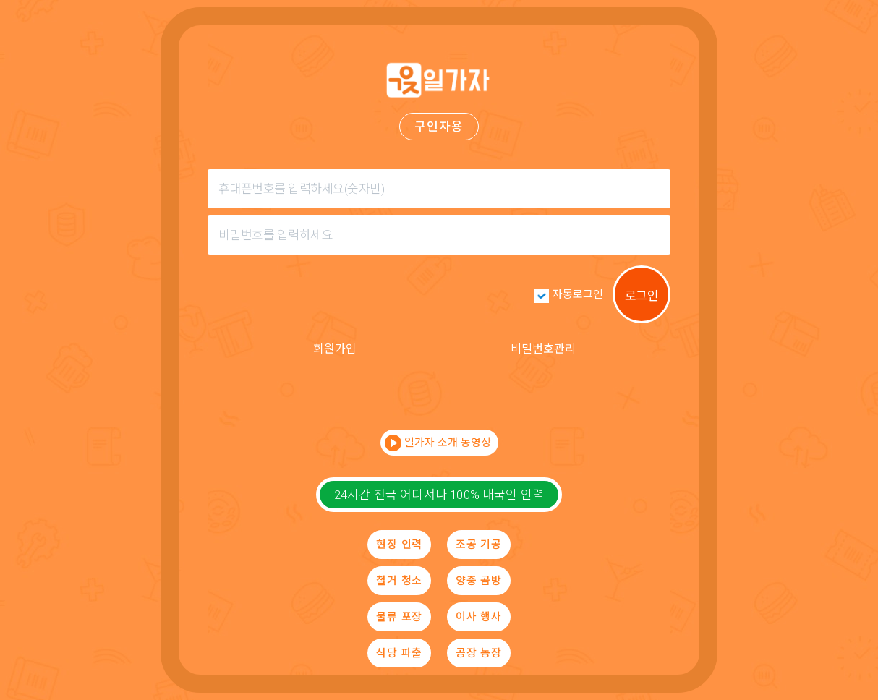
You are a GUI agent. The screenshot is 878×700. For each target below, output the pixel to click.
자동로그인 (578, 294)
